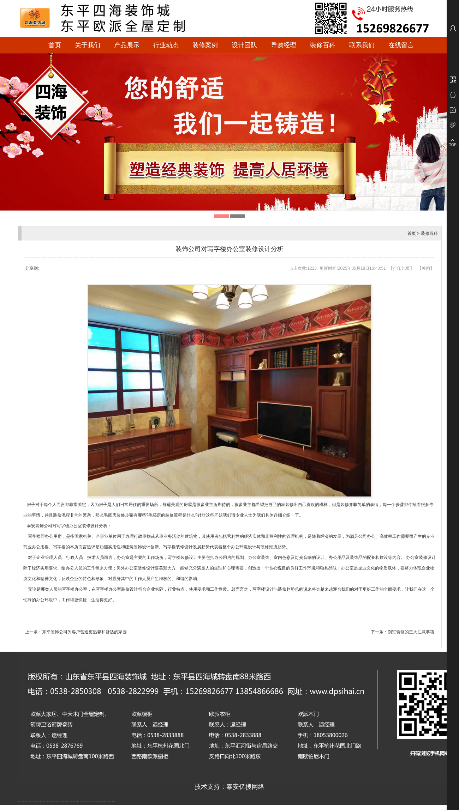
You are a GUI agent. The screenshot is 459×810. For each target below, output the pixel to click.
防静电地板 (63, 801)
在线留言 (401, 45)
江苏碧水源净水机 (100, 801)
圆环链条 (18, 801)
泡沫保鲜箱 (97, 801)
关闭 (426, 268)
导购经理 (283, 45)
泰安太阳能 (82, 801)
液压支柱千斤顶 (60, 801)
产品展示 (126, 45)
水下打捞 (57, 801)
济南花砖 (107, 801)
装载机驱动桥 (113, 801)
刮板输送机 (110, 801)
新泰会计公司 (23, 801)
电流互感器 (41, 801)
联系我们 (362, 45)
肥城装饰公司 (74, 801)
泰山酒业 (26, 801)
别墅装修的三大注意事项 (411, 631)
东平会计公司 (38, 801)
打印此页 (401, 268)
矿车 (20, 801)
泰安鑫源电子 (48, 801)
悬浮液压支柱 (44, 801)
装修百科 (322, 45)
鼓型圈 (29, 801)
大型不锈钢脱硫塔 (104, 801)
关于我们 (87, 45)
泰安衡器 (66, 801)
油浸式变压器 (54, 801)
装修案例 (205, 45)
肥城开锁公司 (35, 801)
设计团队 (244, 45)
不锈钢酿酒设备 (77, 801)
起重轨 (31, 801)
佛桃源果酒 (51, 801)
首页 (54, 45)
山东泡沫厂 (85, 801)
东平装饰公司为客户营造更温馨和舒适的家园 (84, 631)
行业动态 (166, 45)
